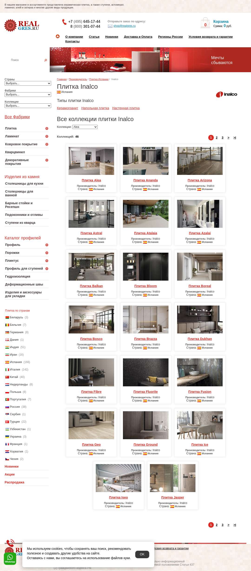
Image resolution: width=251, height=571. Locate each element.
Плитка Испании (99, 79)
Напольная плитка (95, 108)
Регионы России (170, 36)
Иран (13, 354)
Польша (15, 392)
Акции (10, 474)
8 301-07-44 (85, 26)
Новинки (111, 36)
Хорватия (16, 451)
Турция (15, 421)
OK (142, 554)
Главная (62, 79)
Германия (16, 332)
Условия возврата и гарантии (210, 36)
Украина (15, 436)
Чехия (14, 459)
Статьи (94, 36)
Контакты (72, 41)
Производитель (78, 79)
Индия (14, 347)
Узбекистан (18, 429)
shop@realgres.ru (122, 26)
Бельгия (15, 324)
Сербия (15, 414)
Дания (14, 339)
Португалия (18, 399)
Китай (14, 377)
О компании (74, 36)
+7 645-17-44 (84, 22)
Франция (16, 444)
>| (235, 137)
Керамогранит (67, 108)
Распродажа (14, 482)
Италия (15, 369)
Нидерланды (19, 384)
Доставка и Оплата (138, 36)
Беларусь (16, 317)
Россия (15, 406)
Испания (16, 362)
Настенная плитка (32, 66)
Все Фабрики (17, 117)
